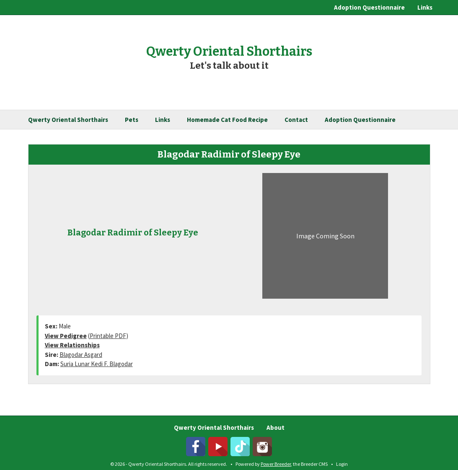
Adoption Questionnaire (369, 7)
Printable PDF (108, 336)
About (276, 427)
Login (342, 464)
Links (424, 7)
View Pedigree (66, 336)
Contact (296, 120)
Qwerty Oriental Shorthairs (68, 120)
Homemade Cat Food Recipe (227, 120)
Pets (131, 120)
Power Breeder (276, 464)
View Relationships (72, 345)
